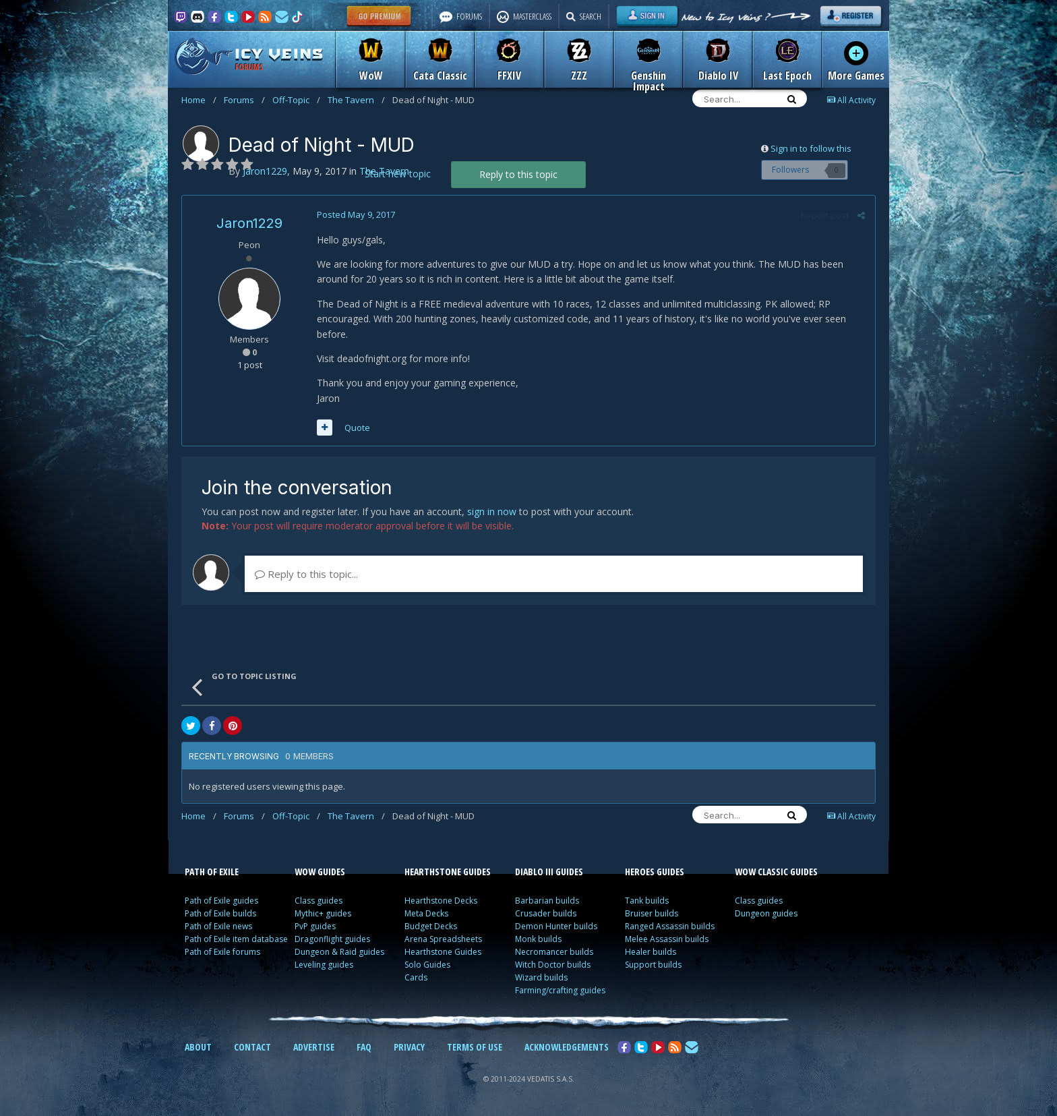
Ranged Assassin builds (670, 926)
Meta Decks (426, 913)
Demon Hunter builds (556, 926)
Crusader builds (545, 913)
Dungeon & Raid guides (339, 952)
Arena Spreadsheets (443, 939)
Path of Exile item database (236, 939)
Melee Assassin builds (666, 939)
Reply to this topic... (306, 574)
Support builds (653, 964)
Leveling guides (324, 964)
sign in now (491, 511)
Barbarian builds (547, 900)
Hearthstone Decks (440, 900)
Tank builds (647, 900)
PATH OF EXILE (212, 871)
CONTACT (252, 1046)
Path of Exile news (218, 926)
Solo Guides (427, 964)
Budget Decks (430, 926)
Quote (357, 427)
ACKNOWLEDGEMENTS (566, 1046)
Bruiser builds (651, 913)
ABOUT (198, 1046)
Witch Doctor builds (553, 964)
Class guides (318, 900)
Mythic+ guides (323, 913)
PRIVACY (409, 1046)
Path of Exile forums (222, 952)
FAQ (364, 1046)
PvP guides (315, 926)
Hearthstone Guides (442, 952)
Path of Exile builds (220, 913)
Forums (244, 100)
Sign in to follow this (811, 148)
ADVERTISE (313, 1046)
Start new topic (398, 173)
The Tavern (356, 100)
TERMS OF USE (474, 1046)
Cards (415, 977)
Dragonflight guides (332, 939)
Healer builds (650, 952)
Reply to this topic (518, 174)
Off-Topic (296, 100)
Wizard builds (541, 977)
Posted (356, 214)
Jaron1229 (249, 223)
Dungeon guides (766, 913)
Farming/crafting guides (560, 990)
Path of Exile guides (221, 900)
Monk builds (538, 939)
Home (198, 100)
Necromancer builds (554, 952)
